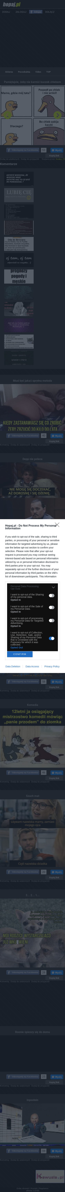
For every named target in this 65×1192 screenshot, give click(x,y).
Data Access (32, 666)
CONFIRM (19, 654)
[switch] (51, 595)
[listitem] (32, 587)
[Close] (58, 526)
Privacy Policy (51, 666)
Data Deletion (13, 666)
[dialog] (32, 596)
